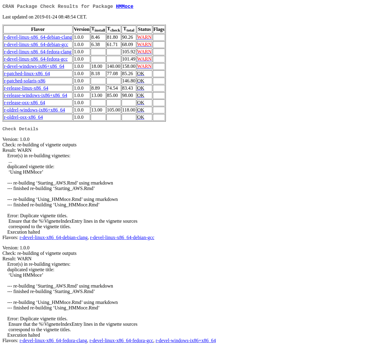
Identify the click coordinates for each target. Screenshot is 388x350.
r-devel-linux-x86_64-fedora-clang (38, 52)
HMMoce (124, 7)
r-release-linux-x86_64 (26, 89)
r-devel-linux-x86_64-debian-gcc (36, 45)
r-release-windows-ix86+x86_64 (35, 96)
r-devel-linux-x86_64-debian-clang (38, 38)
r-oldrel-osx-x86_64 (23, 118)
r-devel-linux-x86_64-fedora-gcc (36, 60)
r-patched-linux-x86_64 (27, 74)
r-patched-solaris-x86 (24, 82)
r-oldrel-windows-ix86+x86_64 (34, 111)
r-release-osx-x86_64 (24, 103)
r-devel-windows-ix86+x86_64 (34, 67)
